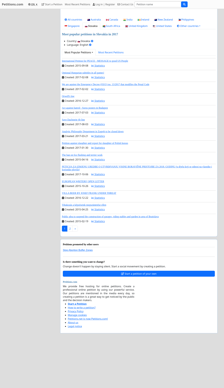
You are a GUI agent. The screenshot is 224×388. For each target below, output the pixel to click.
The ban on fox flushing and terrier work (82, 198)
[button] (188, 69)
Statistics (98, 109)
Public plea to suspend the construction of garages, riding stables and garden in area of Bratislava (110, 260)
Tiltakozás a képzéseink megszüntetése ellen (84, 248)
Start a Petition (52, 4)
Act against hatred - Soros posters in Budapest (85, 151)
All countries (73, 63)
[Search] (158, 4)
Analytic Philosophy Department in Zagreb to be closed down (93, 175)
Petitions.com (12, 4)
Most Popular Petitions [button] (78, 96)
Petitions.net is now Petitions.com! (88, 362)
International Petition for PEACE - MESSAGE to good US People (95, 104)
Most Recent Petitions (77, 4)
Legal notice (75, 370)
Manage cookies (77, 358)
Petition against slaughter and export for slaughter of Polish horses (95, 186)
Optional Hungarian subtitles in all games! (83, 116)
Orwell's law (68, 139)
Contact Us (125, 4)
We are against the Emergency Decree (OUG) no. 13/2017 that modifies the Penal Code (105, 128)
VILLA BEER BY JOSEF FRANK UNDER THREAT (89, 236)
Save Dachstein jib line (73, 163)
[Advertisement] (138, 35)
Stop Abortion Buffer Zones (78, 293)
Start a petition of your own (138, 317)
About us (73, 366)
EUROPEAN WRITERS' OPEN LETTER (83, 225)
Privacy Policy (76, 355)
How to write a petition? (82, 351)
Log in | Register (104, 4)
